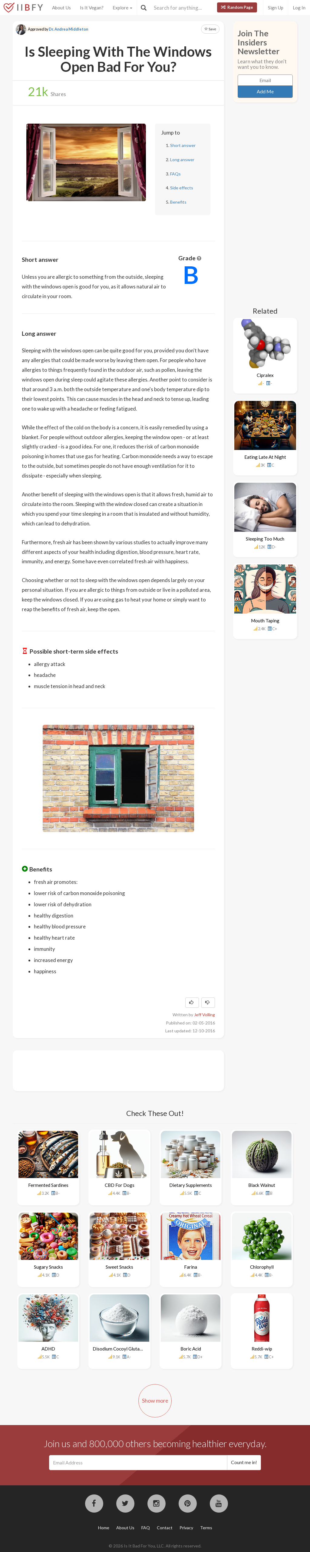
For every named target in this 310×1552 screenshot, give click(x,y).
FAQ (145, 1527)
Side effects (181, 187)
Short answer (183, 145)
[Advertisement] (132, 1070)
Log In (299, 7)
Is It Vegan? (92, 7)
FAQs (175, 173)
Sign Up (275, 7)
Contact (165, 1527)
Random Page (237, 7)
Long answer (182, 159)
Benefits (178, 202)
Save (210, 29)
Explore (122, 7)
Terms (206, 1527)
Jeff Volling (204, 1014)
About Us (61, 7)
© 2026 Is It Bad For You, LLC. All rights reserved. (155, 1545)
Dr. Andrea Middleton (68, 29)
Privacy (186, 1527)
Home (103, 1527)
